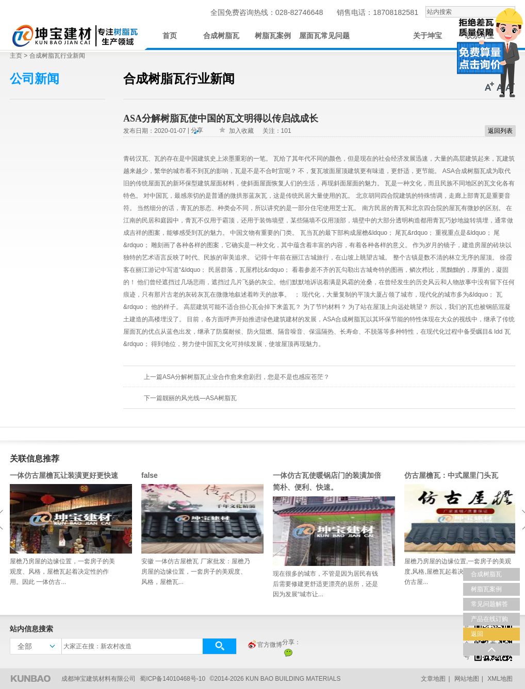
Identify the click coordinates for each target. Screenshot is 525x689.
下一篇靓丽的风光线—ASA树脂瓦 (190, 398)
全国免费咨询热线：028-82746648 (266, 12)
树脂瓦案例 (273, 36)
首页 (169, 36)
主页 (16, 55)
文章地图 (433, 678)
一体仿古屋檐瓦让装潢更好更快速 (64, 475)
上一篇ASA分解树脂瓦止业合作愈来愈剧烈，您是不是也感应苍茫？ (237, 377)
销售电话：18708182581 (377, 12)
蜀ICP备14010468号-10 (172, 678)
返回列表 (500, 130)
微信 (288, 652)
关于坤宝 (427, 36)
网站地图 (466, 678)
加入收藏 (241, 130)
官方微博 (264, 645)
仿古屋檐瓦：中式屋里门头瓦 (451, 475)
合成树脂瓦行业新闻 (57, 55)
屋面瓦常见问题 (324, 36)
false (149, 475)
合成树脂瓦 (221, 36)
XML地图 (500, 678)
